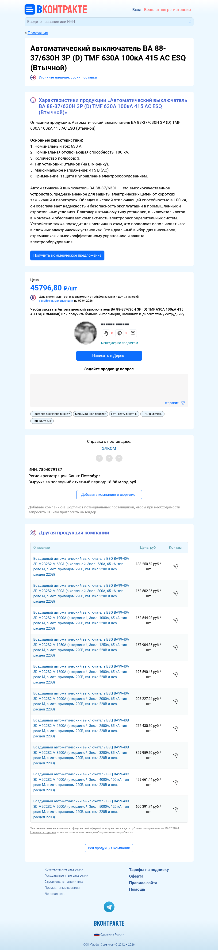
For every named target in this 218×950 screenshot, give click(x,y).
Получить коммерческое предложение (67, 255)
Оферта (136, 876)
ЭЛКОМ (109, 448)
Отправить (172, 403)
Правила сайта (143, 882)
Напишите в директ (43, 832)
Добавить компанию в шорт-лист (109, 494)
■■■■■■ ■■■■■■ (115, 324)
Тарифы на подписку (149, 869)
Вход (136, 10)
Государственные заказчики (66, 875)
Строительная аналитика (64, 881)
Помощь (137, 889)
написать (175, 567)
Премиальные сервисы (62, 888)
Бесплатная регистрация (167, 10)
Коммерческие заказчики (64, 869)
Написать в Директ (109, 355)
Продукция (38, 32)
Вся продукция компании (109, 848)
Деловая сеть (55, 894)
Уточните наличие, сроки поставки (68, 77)
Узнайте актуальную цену (56, 300)
